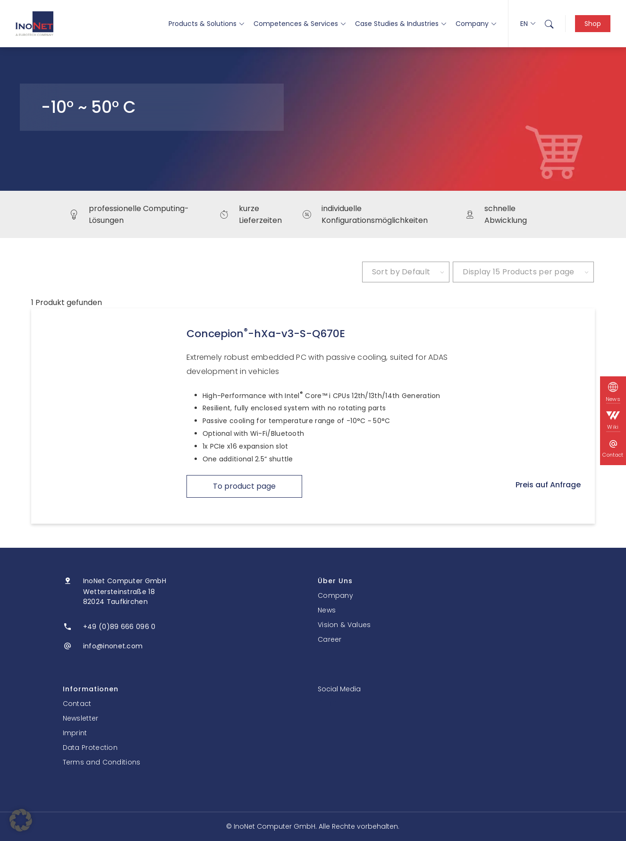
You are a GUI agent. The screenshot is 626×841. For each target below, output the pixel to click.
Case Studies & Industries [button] (400, 23)
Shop (592, 23)
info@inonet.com (113, 646)
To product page (244, 486)
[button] (21, 820)
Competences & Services (300, 23)
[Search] (549, 23)
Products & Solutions (206, 23)
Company (476, 23)
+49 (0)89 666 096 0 (119, 626)
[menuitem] (549, 23)
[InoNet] (34, 23)
